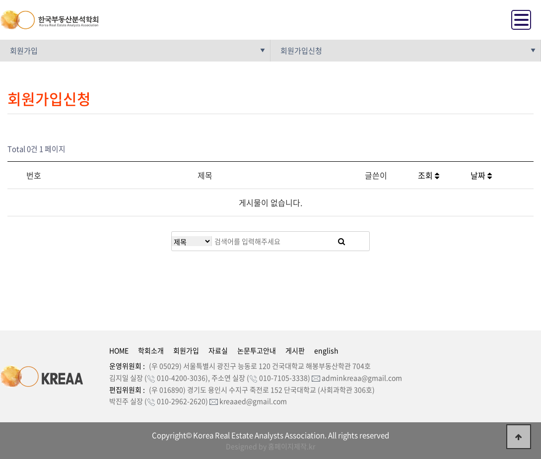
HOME (119, 350)
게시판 (295, 350)
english (326, 350)
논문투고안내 (256, 350)
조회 (428, 175)
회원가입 (186, 350)
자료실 (218, 350)
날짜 (481, 175)
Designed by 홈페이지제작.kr (270, 446)
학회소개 (151, 350)
